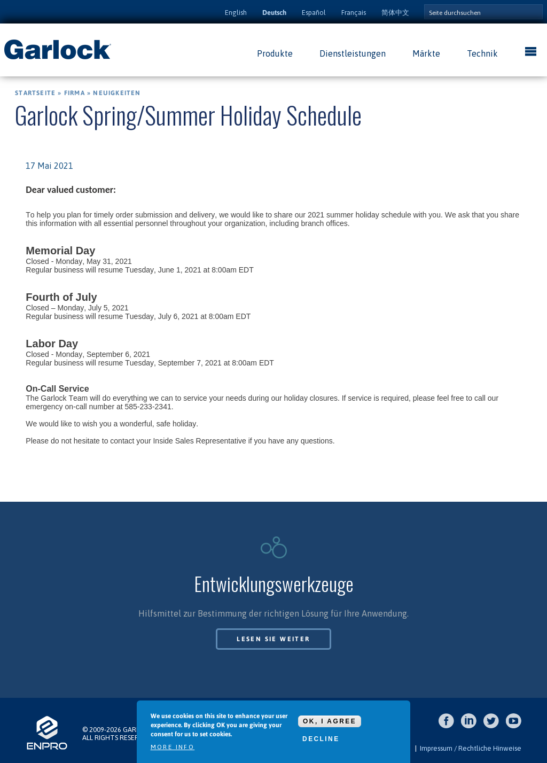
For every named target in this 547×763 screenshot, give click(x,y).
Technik (482, 53)
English (236, 13)
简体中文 (395, 13)
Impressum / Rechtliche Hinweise (470, 748)
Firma (74, 93)
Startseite (35, 93)
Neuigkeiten (116, 93)
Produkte (275, 53)
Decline (320, 739)
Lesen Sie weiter (273, 639)
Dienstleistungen (352, 53)
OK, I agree (329, 721)
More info (173, 747)
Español (314, 13)
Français (353, 13)
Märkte (426, 53)
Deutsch (274, 13)
